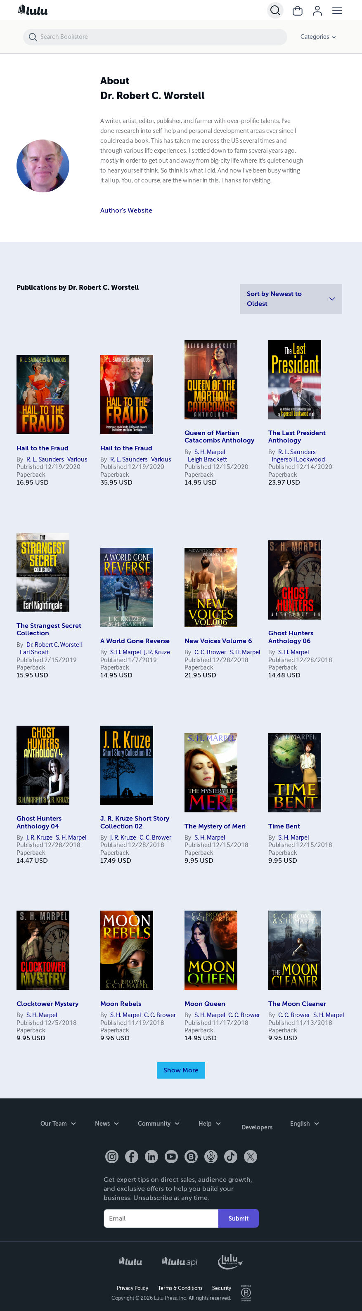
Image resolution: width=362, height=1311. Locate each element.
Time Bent (284, 826)
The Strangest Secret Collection (49, 629)
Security (221, 1284)
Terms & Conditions (180, 1284)
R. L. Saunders (45, 460)
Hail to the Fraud (43, 448)
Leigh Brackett (207, 460)
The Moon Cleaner (297, 1004)
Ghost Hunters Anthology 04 (39, 822)
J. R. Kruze (157, 652)
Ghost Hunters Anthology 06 (290, 636)
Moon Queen (205, 1004)
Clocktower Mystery (47, 1004)
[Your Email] (161, 1214)
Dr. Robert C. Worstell (54, 645)
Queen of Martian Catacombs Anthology (219, 436)
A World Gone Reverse (135, 641)
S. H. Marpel (209, 452)
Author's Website (126, 210)
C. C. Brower (210, 652)
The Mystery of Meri (215, 826)
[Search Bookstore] (163, 37)
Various (77, 460)
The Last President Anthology (297, 436)
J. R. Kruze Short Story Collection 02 (134, 822)
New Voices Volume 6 (218, 641)
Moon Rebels (120, 1004)
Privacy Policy (132, 1284)
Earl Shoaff (34, 652)
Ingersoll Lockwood (298, 460)
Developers (256, 1125)
